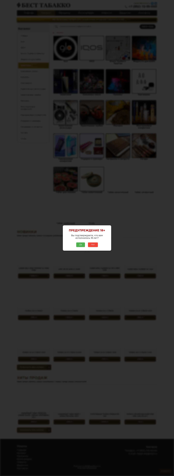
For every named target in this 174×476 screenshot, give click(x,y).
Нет (93, 245)
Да (80, 245)
